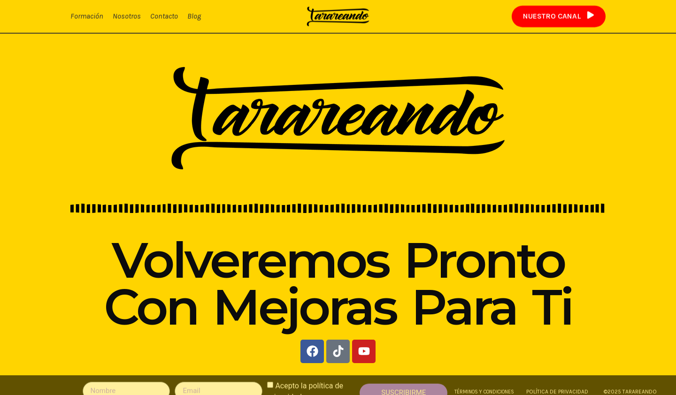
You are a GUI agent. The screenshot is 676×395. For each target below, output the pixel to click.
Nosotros (127, 15)
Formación (86, 15)
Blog (194, 15)
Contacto (164, 15)
